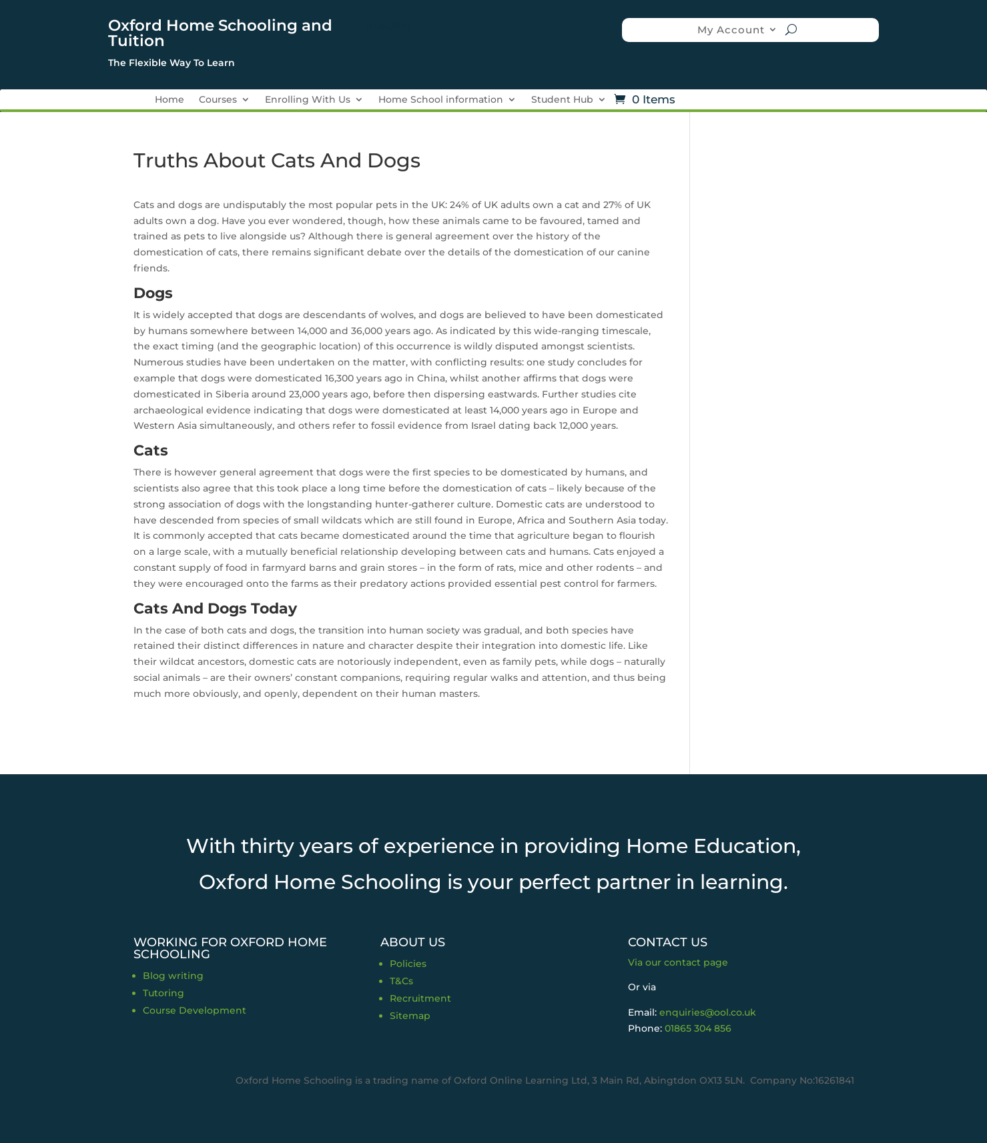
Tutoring (163, 993)
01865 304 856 (698, 1028)
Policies (408, 964)
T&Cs (401, 981)
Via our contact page (678, 962)
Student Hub (562, 100)
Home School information (440, 100)
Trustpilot (388, 25)
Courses (218, 100)
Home (169, 100)
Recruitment (420, 998)
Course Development (194, 1010)
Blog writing (173, 976)
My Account (731, 29)
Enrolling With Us (307, 100)
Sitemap (410, 1016)
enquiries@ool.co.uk (707, 1012)
